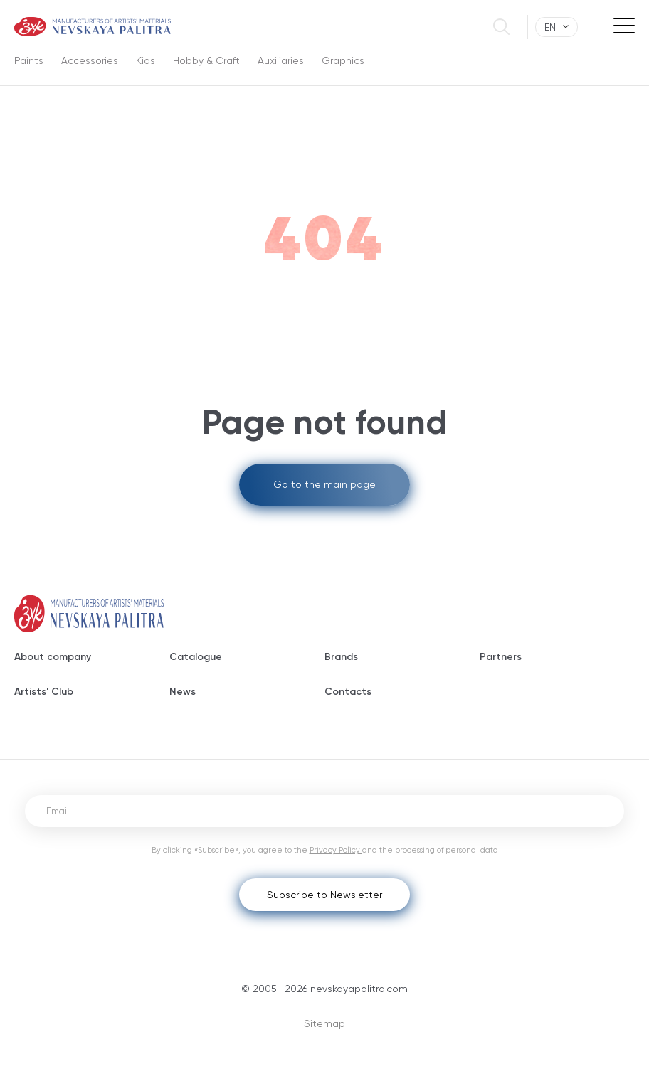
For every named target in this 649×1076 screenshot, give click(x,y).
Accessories (89, 60)
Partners (501, 657)
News (182, 692)
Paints (28, 60)
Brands (341, 657)
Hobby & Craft (206, 60)
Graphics (343, 60)
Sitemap (324, 1023)
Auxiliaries (281, 60)
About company (52, 657)
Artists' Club (43, 692)
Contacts (347, 692)
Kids (145, 60)
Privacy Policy (336, 850)
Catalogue (195, 657)
